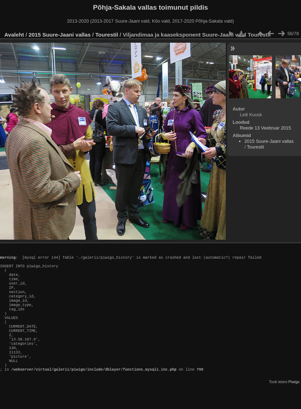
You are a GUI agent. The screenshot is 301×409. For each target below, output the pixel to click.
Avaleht (14, 35)
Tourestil (106, 35)
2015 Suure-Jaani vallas (60, 35)
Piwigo (294, 403)
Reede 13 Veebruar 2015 (265, 128)
